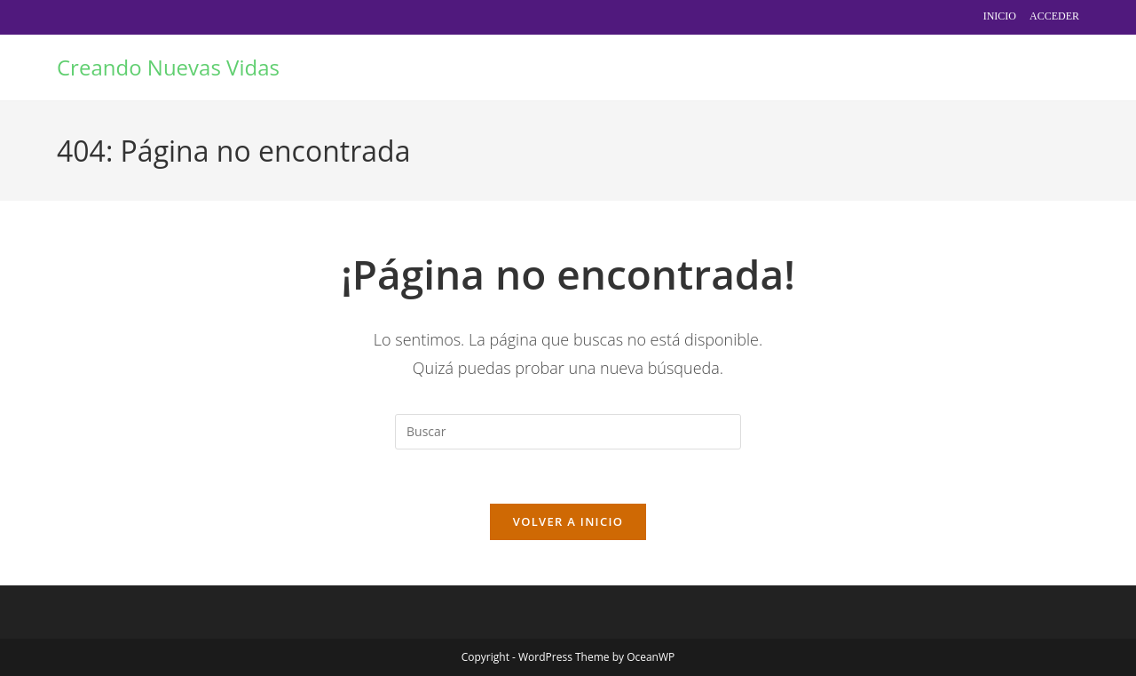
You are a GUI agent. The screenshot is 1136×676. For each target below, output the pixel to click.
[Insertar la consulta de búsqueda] (568, 431)
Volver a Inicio (568, 521)
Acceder (1054, 16)
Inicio (999, 16)
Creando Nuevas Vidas (168, 67)
